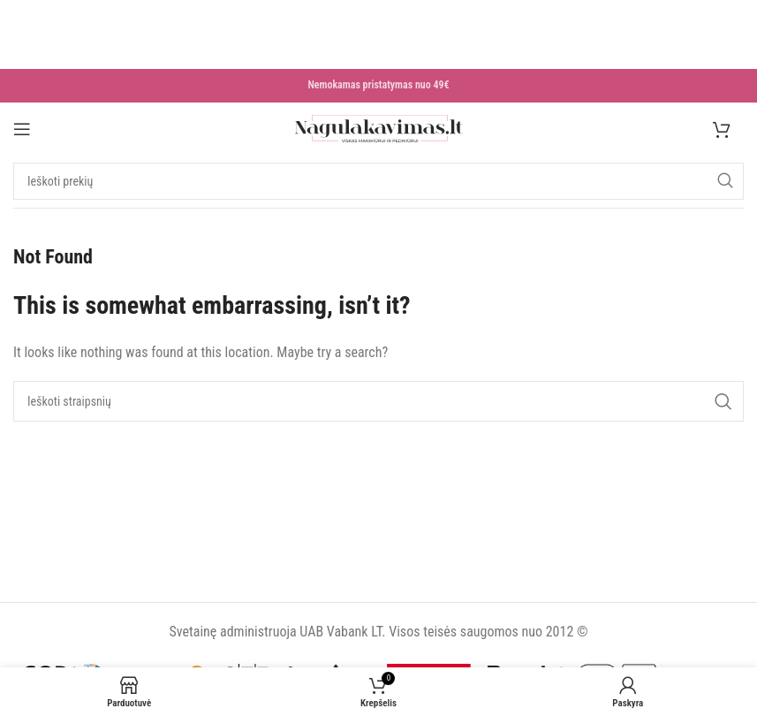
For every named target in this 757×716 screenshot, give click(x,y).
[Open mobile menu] (22, 130)
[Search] (378, 183)
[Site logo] (379, 129)
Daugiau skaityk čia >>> (116, 58)
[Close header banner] (8, 12)
